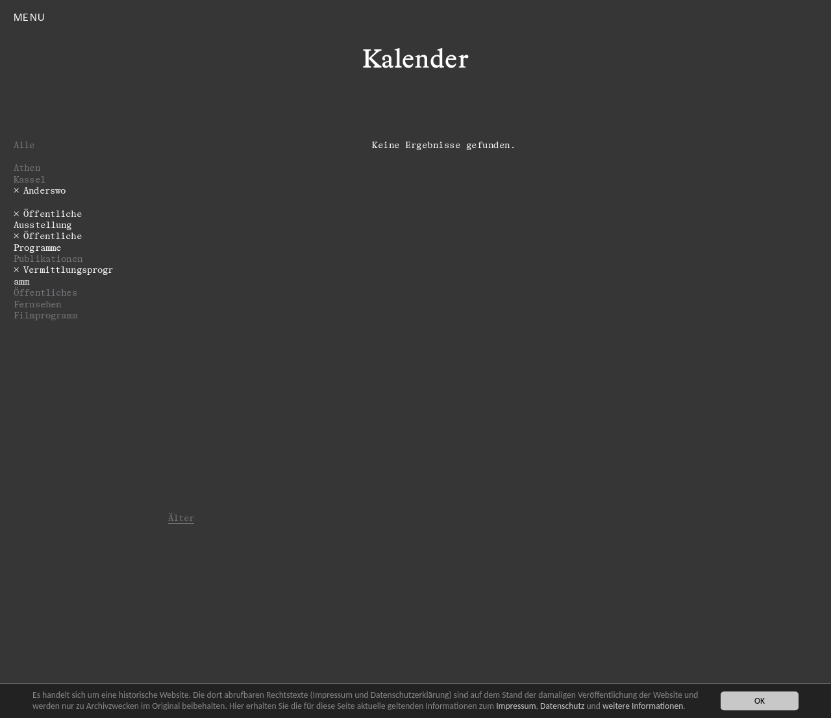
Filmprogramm (45, 314)
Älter (181, 517)
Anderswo (44, 190)
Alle (24, 144)
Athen (27, 167)
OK (759, 700)
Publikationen (48, 258)
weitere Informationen (642, 706)
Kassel (29, 179)
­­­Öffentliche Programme (48, 241)
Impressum (516, 706)
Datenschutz (562, 706)
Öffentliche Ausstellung (48, 219)
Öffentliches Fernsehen (45, 298)
